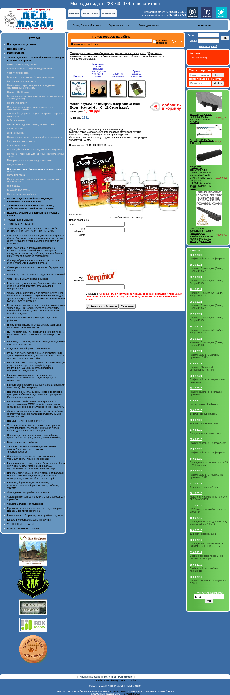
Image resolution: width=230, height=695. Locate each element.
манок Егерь (91, 44)
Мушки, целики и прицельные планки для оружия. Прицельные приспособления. (35, 509)
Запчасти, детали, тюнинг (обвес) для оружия (30, 77)
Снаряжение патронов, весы (21, 81)
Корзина (95, 676)
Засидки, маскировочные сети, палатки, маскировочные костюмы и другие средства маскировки (32, 378)
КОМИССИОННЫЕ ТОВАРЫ (23, 528)
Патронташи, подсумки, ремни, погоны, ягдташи (31, 124)
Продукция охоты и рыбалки (21, 194)
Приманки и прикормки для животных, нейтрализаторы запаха (116, 54)
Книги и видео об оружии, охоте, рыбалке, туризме (35, 515)
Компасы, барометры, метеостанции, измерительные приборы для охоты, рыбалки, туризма (33, 485)
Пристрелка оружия (17, 103)
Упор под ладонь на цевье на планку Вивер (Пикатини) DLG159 (201, 118)
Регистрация (90, 13)
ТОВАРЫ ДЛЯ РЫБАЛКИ (21, 224)
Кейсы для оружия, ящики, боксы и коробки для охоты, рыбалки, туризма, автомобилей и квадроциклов (34, 286)
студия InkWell (132, 693)
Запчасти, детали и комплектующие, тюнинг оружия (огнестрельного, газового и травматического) (32, 449)
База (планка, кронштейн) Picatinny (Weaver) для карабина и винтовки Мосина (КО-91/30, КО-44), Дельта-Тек (201, 235)
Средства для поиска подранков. (25, 503)
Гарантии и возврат (119, 25)
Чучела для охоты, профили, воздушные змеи (30, 68)
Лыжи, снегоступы (16, 145)
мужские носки (118, 691)
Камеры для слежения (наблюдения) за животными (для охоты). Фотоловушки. (36, 386)
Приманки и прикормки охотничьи (26, 421)
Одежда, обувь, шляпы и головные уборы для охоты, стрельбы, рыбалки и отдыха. (33, 261)
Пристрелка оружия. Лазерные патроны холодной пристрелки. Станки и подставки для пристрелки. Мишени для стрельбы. (35, 394)
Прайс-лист (109, 676)
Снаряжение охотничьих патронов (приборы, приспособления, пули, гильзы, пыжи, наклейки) (34, 436)
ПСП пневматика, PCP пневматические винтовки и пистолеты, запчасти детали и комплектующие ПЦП (35, 334)
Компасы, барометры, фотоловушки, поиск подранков (34, 149)
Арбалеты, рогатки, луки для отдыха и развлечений (36, 274)
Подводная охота (16, 175)
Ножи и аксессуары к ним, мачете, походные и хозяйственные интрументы (31, 86)
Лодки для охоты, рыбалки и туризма (28, 492)
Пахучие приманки (16, 164)
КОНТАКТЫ (108, 13)
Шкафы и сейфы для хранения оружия (29, 519)
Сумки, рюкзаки (15, 128)
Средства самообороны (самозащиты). (29, 348)
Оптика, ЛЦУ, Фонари (18, 92)
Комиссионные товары (18, 190)
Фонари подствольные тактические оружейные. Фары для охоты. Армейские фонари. (34, 457)
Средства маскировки (18, 73)
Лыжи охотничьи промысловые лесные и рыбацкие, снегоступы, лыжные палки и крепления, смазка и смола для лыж (36, 414)
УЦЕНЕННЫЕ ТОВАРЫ (20, 524)
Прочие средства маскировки (136, 73)
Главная (74, 13)
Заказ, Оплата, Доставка (87, 25)
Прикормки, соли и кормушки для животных (29, 160)
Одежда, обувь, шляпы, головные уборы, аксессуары (34, 137)
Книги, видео (13, 186)
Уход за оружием (16, 133)
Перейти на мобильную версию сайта (115, 680)
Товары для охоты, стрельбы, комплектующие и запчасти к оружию (108, 53)
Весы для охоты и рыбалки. (22, 442)
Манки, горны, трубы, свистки (22, 64)
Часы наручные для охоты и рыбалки (28, 278)
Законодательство (148, 25)
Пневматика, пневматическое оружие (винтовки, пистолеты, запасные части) (34, 326)
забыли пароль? (208, 46)
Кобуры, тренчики (16, 120)
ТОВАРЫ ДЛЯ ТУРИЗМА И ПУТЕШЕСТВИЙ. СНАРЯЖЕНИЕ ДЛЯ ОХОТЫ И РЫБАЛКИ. (32, 229)
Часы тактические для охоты (21, 141)
